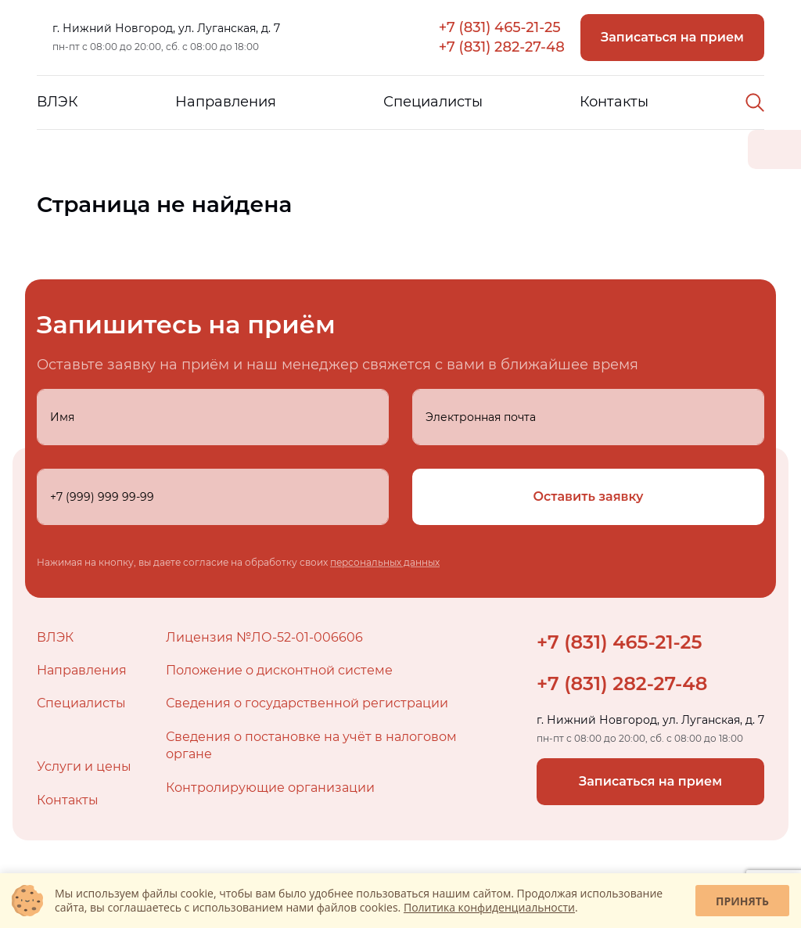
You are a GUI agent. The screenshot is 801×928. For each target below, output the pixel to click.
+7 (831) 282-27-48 (502, 47)
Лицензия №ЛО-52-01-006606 (264, 637)
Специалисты (433, 101)
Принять (742, 901)
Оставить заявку (588, 496)
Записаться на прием (672, 37)
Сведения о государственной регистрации (307, 703)
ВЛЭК (57, 101)
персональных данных (385, 562)
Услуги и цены (84, 766)
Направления (225, 101)
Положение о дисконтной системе (279, 670)
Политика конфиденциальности (489, 907)
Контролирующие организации (270, 787)
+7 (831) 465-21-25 (500, 27)
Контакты (614, 101)
